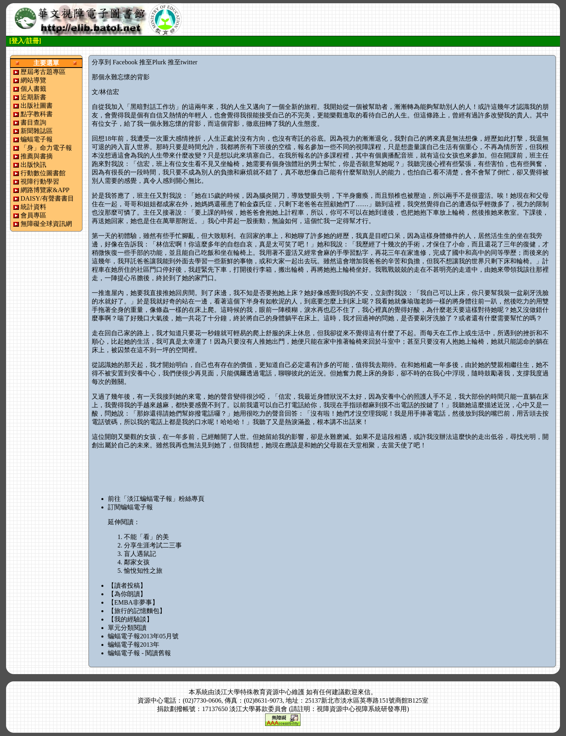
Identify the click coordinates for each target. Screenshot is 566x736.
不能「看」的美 (146, 536)
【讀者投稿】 (127, 585)
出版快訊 (33, 164)
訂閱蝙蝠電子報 (130, 507)
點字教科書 (37, 114)
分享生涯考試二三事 (153, 545)
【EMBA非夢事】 (133, 602)
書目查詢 (33, 122)
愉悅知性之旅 (143, 570)
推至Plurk (152, 62)
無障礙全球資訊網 (46, 223)
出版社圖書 (37, 105)
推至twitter (183, 62)
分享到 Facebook (115, 62)
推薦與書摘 (37, 156)
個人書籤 (33, 88)
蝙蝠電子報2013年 (133, 644)
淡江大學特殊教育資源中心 (253, 692)
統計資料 (33, 206)
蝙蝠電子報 (37, 139)
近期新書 (33, 97)
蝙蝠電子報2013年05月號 (143, 636)
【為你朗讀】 (127, 593)
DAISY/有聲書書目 (47, 198)
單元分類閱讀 (127, 627)
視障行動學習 (40, 181)
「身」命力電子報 (46, 147)
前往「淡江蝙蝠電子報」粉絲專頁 (156, 498)
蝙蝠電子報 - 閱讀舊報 (139, 653)
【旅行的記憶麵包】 (137, 610)
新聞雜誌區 (37, 130)
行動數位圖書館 (43, 173)
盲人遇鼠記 (140, 553)
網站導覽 (33, 80)
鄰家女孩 (137, 562)
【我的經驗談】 (130, 619)
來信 (364, 692)
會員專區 (33, 215)
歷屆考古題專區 (43, 71)
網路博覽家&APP (45, 190)
